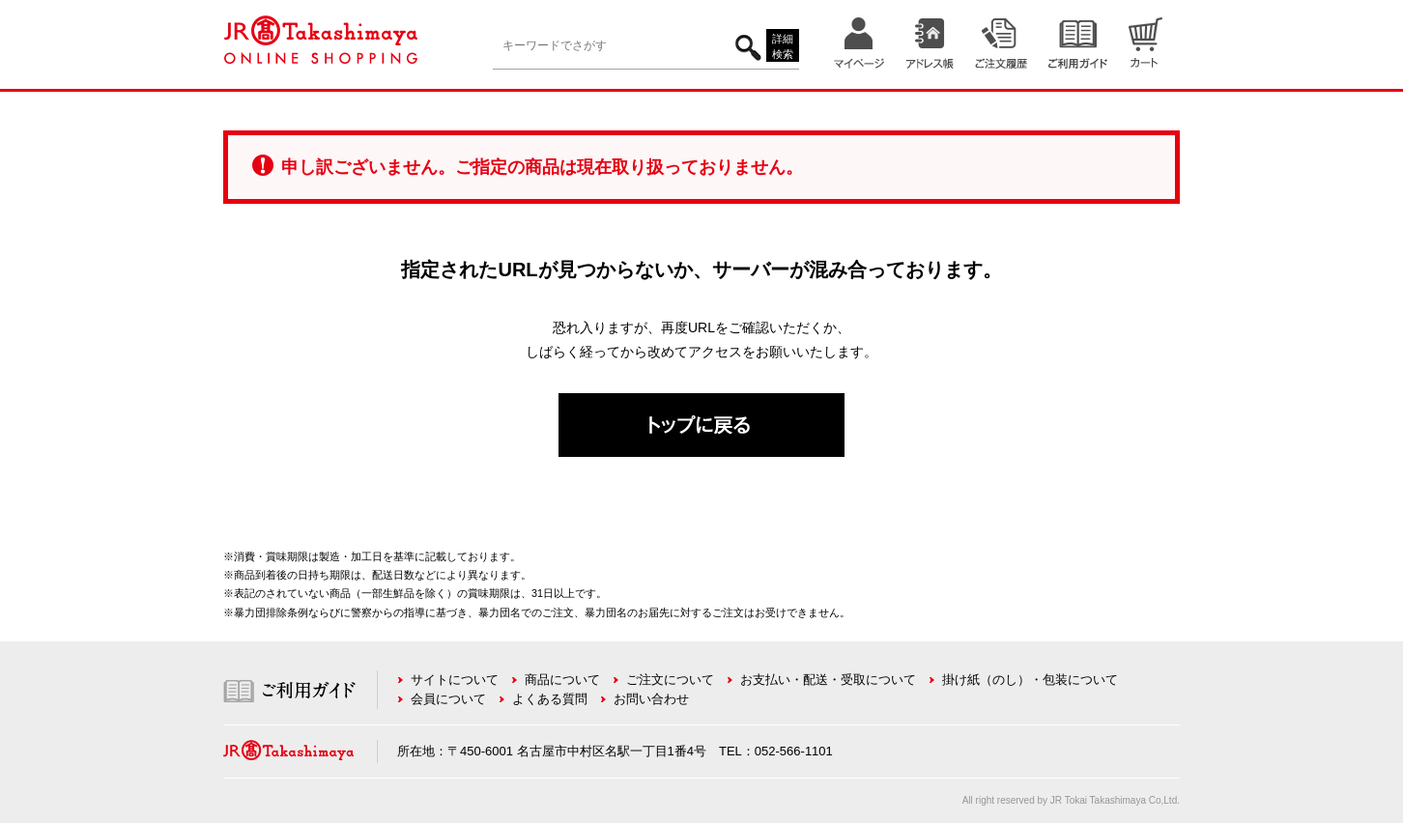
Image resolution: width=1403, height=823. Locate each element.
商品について (562, 679)
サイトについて (455, 679)
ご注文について (670, 679)
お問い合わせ (651, 699)
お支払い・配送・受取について (828, 679)
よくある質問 (549, 699)
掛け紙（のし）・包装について (1030, 679)
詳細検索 (782, 47)
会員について (448, 699)
